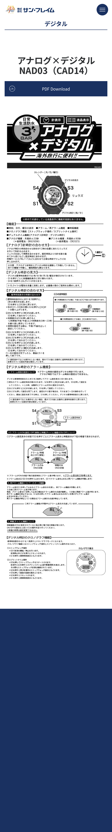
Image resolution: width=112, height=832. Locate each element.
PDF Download (56, 89)
